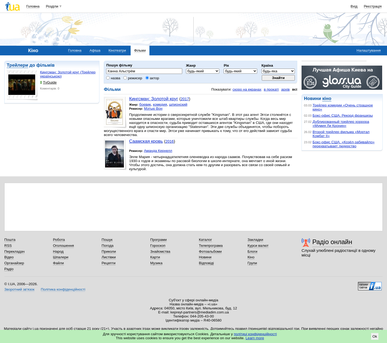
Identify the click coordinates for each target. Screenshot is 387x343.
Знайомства (160, 251)
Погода (107, 246)
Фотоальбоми (210, 251)
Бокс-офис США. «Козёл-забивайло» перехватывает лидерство (344, 144)
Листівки (109, 257)
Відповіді (206, 263)
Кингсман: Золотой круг (153, 98)
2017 (185, 99)
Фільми (140, 50)
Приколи (109, 251)
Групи (252, 263)
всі (294, 89)
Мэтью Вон (153, 108)
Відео (9, 257)
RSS (8, 246)
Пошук (107, 240)
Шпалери (60, 257)
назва (113, 78)
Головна (33, 6)
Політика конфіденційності (63, 289)
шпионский (178, 104)
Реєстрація (373, 6)
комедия (160, 104)
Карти (155, 257)
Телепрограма (211, 246)
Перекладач (14, 251)
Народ (58, 251)
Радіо (8, 269)
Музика (156, 263)
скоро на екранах (246, 89)
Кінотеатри (117, 50)
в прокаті (271, 89)
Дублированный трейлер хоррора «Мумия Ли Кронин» (341, 124)
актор (152, 78)
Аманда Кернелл (158, 151)
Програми (158, 240)
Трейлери (17, 65)
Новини (205, 257)
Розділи (52, 6)
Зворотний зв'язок (19, 289)
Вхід (354, 6)
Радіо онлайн (332, 241)
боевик (145, 104)
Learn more (255, 338)
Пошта (9, 240)
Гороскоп (157, 246)
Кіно (251, 257)
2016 (169, 141)
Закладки (255, 240)
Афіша (94, 50)
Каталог (205, 240)
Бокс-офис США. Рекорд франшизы (343, 115)
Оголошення (63, 246)
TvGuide (48, 82)
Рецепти (109, 263)
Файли (58, 263)
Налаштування (369, 50)
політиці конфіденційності (255, 334)
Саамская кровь (146, 141)
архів (285, 89)
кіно (326, 98)
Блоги (252, 251)
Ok (374, 336)
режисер (132, 78)
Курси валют (258, 246)
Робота (59, 240)
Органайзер (14, 263)
